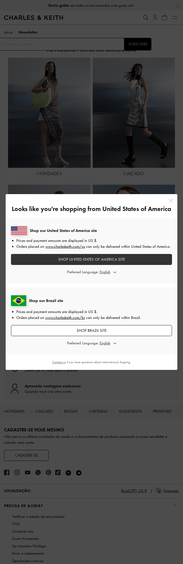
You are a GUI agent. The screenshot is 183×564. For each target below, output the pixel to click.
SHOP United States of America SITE (91, 259)
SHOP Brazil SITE (92, 330)
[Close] (171, 201)
